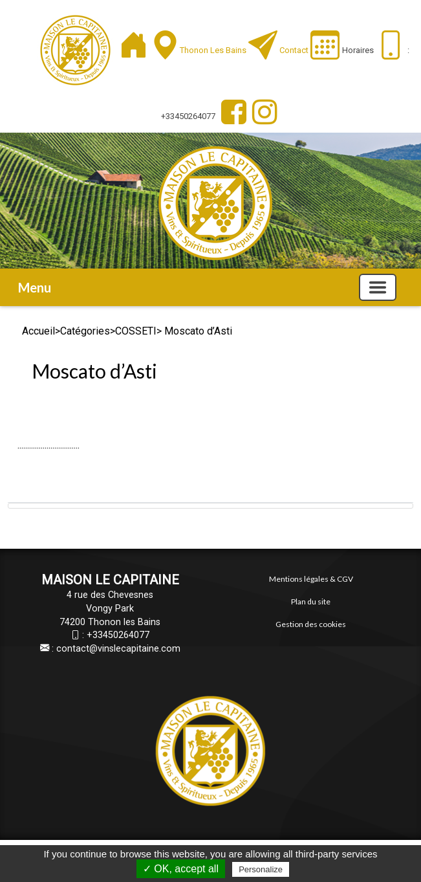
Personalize (261, 869)
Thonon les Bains (214, 50)
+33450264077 (118, 635)
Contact (293, 50)
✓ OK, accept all (181, 868)
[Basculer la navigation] (377, 287)
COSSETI (136, 331)
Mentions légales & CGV (311, 579)
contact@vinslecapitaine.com (118, 648)
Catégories (85, 331)
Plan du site (310, 601)
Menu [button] (34, 287)
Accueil (38, 331)
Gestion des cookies (310, 624)
